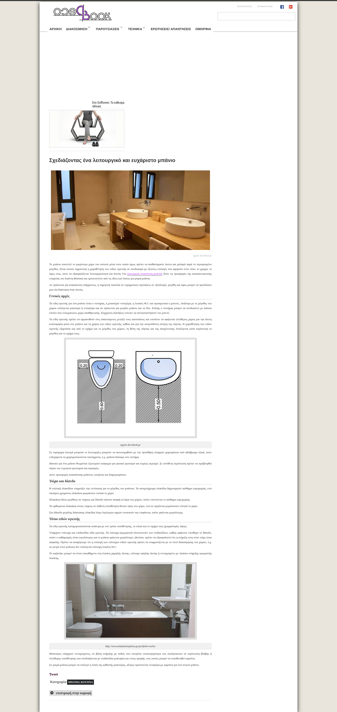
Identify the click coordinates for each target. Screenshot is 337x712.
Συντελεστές (244, 6)
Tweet (53, 674)
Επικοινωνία (265, 6)
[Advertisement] (168, 68)
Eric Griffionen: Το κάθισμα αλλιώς (110, 104)
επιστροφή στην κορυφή (73, 693)
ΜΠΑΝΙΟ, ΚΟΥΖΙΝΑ (80, 682)
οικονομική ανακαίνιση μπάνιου (144, 273)
